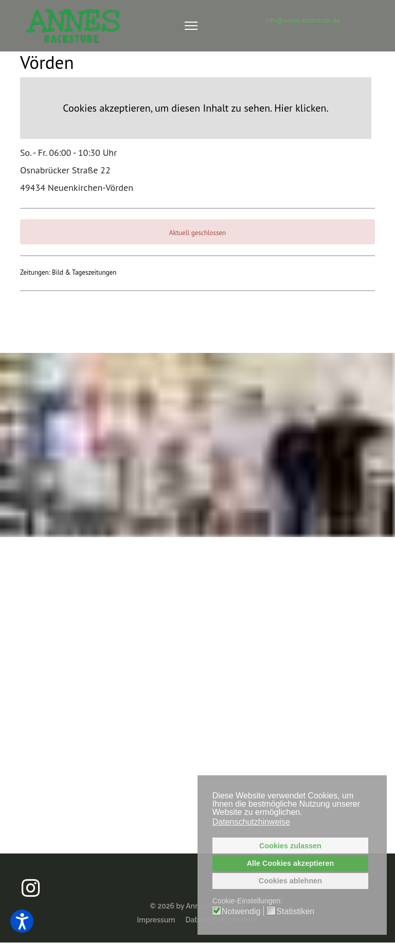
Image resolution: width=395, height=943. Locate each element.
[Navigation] (191, 25)
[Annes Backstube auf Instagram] (30, 879)
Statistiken (295, 912)
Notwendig (241, 912)
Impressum (156, 920)
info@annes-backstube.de (302, 20)
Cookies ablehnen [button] (290, 881)
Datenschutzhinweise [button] (251, 821)
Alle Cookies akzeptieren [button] (290, 863)
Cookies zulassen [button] (290, 846)
